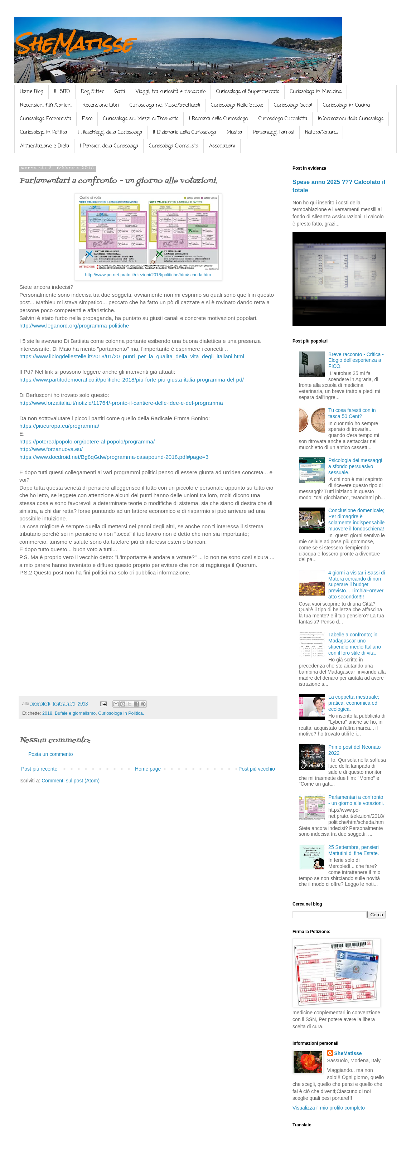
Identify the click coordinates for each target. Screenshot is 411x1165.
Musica (234, 132)
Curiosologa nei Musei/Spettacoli (165, 105)
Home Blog (31, 92)
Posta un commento (50, 754)
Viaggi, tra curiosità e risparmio (171, 92)
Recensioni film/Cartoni (46, 105)
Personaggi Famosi (273, 132)
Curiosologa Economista (45, 119)
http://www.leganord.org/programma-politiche (74, 325)
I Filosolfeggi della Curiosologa (110, 132)
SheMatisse (73, 43)
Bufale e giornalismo (75, 713)
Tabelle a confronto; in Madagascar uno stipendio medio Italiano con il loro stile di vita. (354, 643)
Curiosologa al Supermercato (247, 92)
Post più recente (39, 769)
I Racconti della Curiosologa (218, 119)
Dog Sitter (92, 92)
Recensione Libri (100, 105)
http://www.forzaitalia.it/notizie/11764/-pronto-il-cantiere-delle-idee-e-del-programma (121, 403)
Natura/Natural (321, 132)
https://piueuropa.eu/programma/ (59, 426)
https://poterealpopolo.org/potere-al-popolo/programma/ (87, 441)
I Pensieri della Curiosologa (109, 146)
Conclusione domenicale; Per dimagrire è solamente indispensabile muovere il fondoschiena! (356, 519)
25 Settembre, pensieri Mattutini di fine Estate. (353, 850)
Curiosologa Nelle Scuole (237, 105)
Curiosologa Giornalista (173, 146)
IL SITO (62, 92)
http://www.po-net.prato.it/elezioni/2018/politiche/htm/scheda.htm (148, 274)
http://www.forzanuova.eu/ (51, 449)
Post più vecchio (256, 769)
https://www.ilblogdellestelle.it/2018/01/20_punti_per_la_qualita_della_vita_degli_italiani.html (131, 356)
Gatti (120, 92)
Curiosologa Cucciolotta (282, 119)
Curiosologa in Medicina (316, 92)
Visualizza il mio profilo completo (328, 1108)
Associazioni (222, 146)
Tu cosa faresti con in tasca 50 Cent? (352, 413)
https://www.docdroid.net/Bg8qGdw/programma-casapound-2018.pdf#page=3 (113, 457)
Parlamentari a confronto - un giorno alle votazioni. (356, 800)
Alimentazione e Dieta (44, 146)
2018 (47, 713)
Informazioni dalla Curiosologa (350, 119)
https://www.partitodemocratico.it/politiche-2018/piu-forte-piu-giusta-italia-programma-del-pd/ (131, 380)
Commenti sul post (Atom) (71, 780)
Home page (148, 769)
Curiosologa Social (293, 105)
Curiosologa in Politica (43, 132)
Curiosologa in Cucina (346, 105)
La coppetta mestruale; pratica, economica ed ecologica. (353, 703)
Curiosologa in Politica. (121, 713)
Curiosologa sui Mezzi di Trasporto (140, 119)
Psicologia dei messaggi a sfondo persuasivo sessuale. (355, 466)
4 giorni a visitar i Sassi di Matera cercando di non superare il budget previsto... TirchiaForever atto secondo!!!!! (356, 585)
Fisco (87, 119)
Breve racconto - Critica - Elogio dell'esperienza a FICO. (356, 360)
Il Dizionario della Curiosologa (184, 132)
